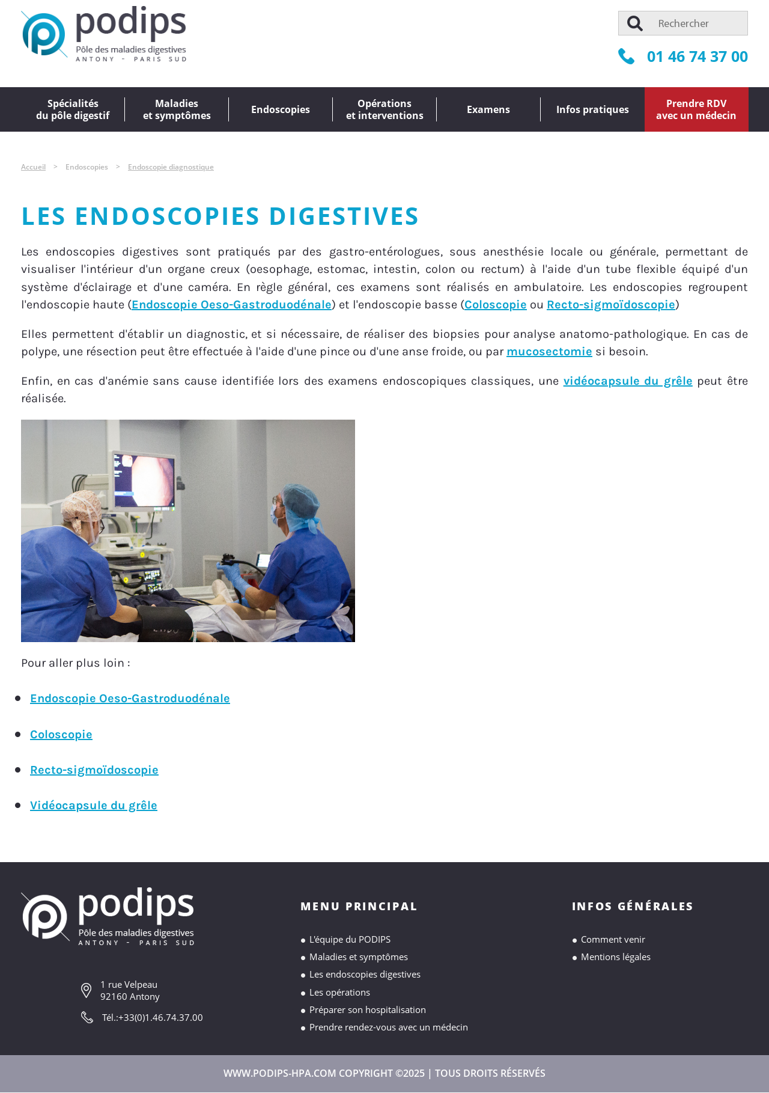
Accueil (33, 167)
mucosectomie (549, 351)
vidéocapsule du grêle (628, 381)
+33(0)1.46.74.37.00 (160, 1017)
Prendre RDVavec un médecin (696, 109)
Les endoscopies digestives (365, 974)
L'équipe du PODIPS (350, 939)
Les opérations (339, 992)
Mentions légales (616, 957)
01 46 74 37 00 (683, 55)
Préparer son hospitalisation (367, 1009)
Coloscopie (495, 304)
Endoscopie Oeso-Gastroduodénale (232, 304)
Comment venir (613, 939)
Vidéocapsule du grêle (93, 805)
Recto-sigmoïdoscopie (611, 304)
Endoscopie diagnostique (171, 167)
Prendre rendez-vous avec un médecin (388, 1027)
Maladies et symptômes (358, 957)
